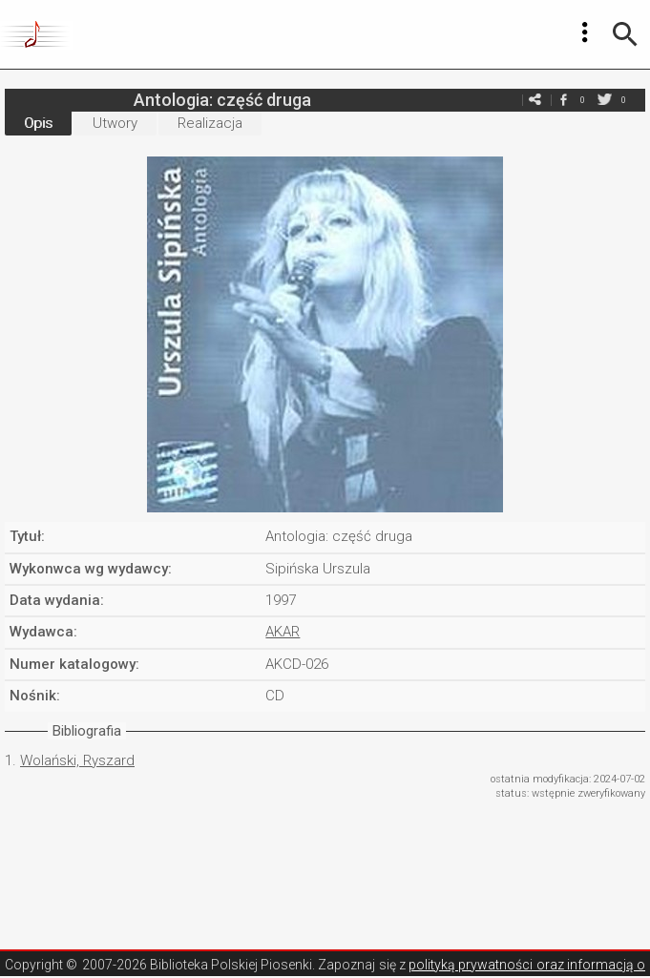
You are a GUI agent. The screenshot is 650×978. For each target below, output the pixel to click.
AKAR (282, 631)
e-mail (534, 100)
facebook (563, 100)
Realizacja (210, 123)
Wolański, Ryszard (77, 760)
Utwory (115, 123)
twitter (604, 100)
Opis (38, 123)
